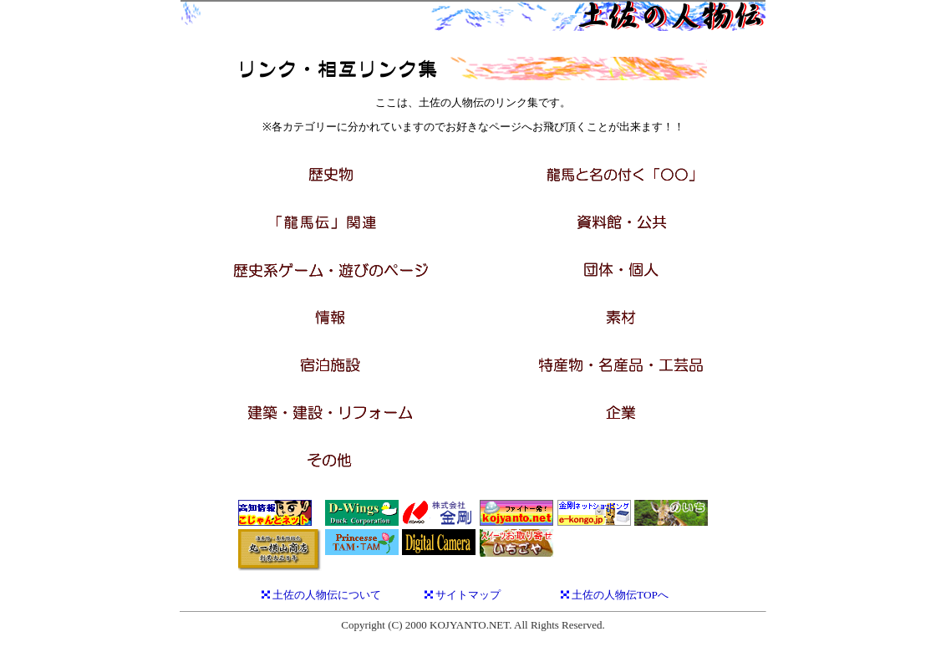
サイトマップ (468, 594)
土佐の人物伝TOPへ (620, 594)
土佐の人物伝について (326, 594)
